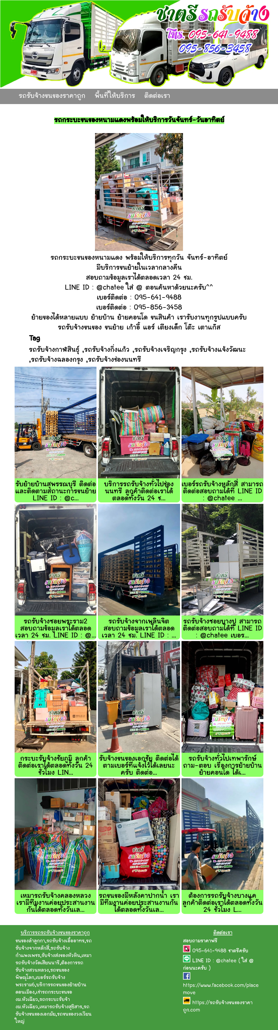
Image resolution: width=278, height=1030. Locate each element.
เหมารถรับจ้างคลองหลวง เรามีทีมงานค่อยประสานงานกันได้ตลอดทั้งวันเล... (55, 903)
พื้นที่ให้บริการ (115, 96)
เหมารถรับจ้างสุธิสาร (60, 1007)
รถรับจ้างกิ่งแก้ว (106, 350)
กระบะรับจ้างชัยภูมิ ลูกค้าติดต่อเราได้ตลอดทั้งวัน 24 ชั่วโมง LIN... (55, 766)
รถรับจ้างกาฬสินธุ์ (54, 350)
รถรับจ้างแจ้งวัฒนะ (218, 350)
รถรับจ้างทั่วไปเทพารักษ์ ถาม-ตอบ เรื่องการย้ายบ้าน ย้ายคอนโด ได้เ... (222, 766)
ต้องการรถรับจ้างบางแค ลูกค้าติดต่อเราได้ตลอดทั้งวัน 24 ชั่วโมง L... (222, 903)
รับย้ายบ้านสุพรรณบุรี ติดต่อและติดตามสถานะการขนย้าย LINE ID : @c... (55, 491)
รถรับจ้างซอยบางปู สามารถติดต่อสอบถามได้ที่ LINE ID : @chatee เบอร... (222, 628)
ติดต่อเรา (157, 96)
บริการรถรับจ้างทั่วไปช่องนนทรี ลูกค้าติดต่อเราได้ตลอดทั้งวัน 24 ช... (139, 491)
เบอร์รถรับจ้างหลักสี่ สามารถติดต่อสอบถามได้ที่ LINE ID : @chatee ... (222, 491)
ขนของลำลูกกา (30, 941)
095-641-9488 (210, 951)
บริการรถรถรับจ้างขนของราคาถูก (55, 933)
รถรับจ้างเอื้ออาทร (65, 941)
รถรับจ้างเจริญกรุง (160, 350)
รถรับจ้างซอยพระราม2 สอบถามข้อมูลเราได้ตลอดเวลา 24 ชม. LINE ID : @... (55, 628)
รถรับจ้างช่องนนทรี (114, 360)
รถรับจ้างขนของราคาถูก (52, 96)
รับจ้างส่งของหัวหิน (61, 955)
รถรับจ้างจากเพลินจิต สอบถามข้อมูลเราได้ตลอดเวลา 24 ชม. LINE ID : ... (139, 628)
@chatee (226, 961)
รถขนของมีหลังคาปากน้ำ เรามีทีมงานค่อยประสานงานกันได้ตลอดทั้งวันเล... (139, 903)
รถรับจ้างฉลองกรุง (57, 360)
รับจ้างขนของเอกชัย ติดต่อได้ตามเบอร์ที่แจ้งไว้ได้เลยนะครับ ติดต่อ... (139, 766)
